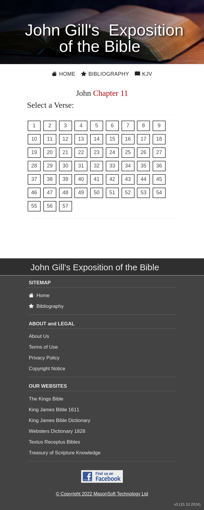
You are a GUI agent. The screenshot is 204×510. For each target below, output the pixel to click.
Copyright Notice (47, 368)
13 (81, 139)
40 (81, 179)
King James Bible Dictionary (59, 420)
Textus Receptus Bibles (54, 442)
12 (65, 139)
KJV (143, 74)
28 (34, 166)
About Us (39, 336)
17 (143, 139)
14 (96, 139)
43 (128, 179)
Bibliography (105, 74)
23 (96, 152)
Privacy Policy (44, 358)
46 (34, 192)
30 (65, 166)
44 (143, 179)
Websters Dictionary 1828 (57, 431)
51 (112, 192)
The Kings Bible (46, 399)
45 (159, 179)
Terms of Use (43, 347)
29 (50, 166)
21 (65, 152)
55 (34, 206)
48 (65, 192)
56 (50, 206)
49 (81, 192)
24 (112, 152)
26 (143, 152)
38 (50, 179)
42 (112, 179)
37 (34, 179)
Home (63, 74)
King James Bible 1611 (54, 409)
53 (143, 192)
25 (128, 152)
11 (50, 139)
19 (34, 152)
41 (96, 179)
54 (159, 192)
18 (159, 139)
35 (143, 166)
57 (65, 206)
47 (50, 192)
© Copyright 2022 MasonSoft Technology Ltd (102, 493)
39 (65, 179)
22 (81, 152)
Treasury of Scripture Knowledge (65, 453)
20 (50, 152)
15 (112, 139)
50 (96, 192)
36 (159, 166)
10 (34, 139)
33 (112, 166)
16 (128, 139)
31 (81, 166)
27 (159, 152)
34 (128, 166)
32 (96, 166)
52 (128, 192)
